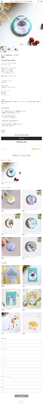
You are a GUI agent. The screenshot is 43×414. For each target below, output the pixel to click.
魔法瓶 (2, 387)
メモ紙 (2, 390)
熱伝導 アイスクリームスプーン (7, 376)
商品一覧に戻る (21, 396)
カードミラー (3, 366)
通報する (40, 144)
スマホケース (3, 359)
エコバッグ (3, 380)
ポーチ (2, 373)
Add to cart (21, 138)
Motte (2, 341)
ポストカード (3, 345)
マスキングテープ (4, 348)
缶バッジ (2, 362)
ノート (2, 352)
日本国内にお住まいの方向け (21, 141)
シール (2, 355)
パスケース (3, 369)
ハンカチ (2, 383)
